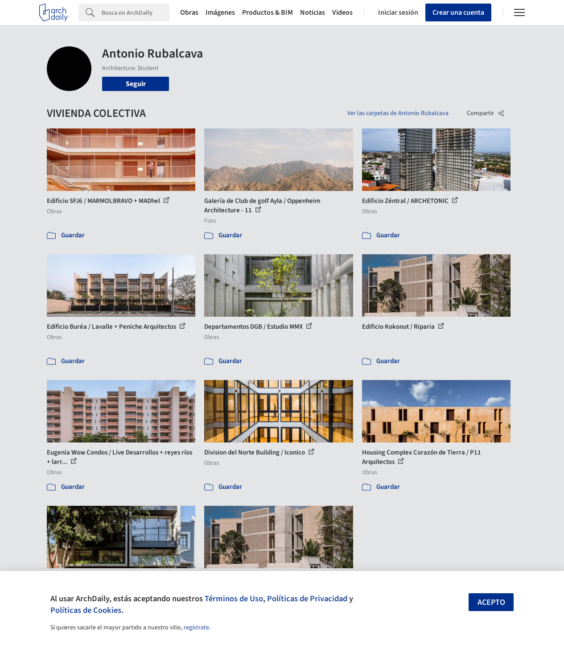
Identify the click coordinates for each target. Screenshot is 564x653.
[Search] (135, 12)
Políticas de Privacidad (307, 598)
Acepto (491, 602)
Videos (342, 12)
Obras (189, 12)
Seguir (136, 84)
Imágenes (220, 12)
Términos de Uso (234, 598)
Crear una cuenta (458, 12)
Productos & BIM (267, 12)
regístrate (196, 627)
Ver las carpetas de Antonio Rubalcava (398, 113)
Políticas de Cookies (85, 610)
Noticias (312, 12)
